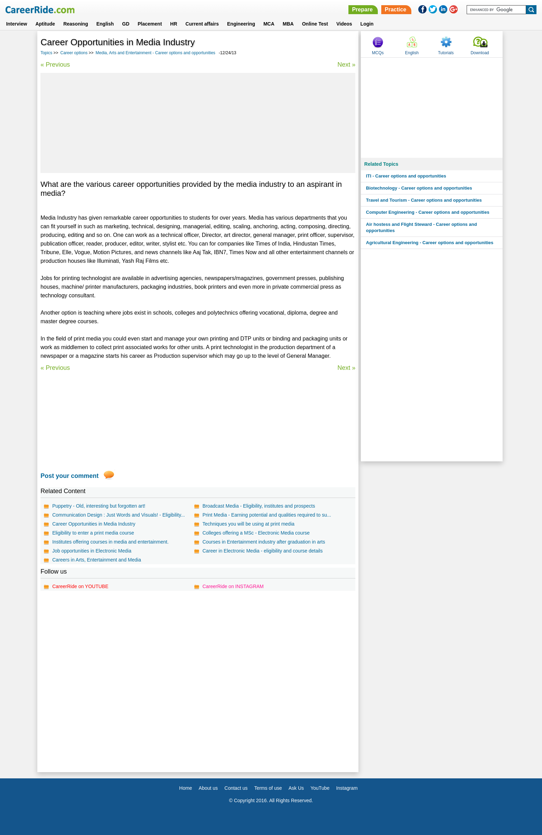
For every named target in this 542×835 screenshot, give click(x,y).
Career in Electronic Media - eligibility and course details (263, 551)
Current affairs (202, 24)
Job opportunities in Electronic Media (91, 551)
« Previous (55, 64)
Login (367, 24)
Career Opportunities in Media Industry (93, 524)
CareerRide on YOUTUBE (80, 586)
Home (185, 788)
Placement (150, 24)
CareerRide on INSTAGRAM (233, 586)
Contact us (235, 788)
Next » (346, 64)
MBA (288, 24)
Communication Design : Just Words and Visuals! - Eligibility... (118, 515)
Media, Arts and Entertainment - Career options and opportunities (155, 52)
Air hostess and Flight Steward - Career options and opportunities (421, 227)
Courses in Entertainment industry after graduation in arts (264, 542)
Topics (46, 52)
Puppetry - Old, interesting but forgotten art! (98, 506)
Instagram (346, 788)
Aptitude (45, 24)
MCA (268, 24)
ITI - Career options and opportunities (406, 176)
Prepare (362, 9)
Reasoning (75, 24)
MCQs (378, 52)
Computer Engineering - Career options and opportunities (427, 212)
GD (125, 24)
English (105, 24)
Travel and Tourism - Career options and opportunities (424, 200)
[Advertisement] (197, 123)
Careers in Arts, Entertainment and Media (96, 560)
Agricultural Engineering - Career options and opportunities (429, 242)
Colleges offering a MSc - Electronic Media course (256, 533)
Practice (395, 9)
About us (208, 788)
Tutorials (446, 52)
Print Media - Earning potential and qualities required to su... (267, 515)
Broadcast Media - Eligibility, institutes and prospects (259, 506)
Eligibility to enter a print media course (93, 533)
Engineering (241, 24)
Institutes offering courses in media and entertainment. (110, 542)
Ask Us (296, 788)
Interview (16, 24)
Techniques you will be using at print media (249, 524)
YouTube (319, 788)
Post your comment (69, 475)
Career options (74, 52)
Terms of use (268, 788)
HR (173, 24)
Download (479, 52)
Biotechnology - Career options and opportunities (419, 188)
